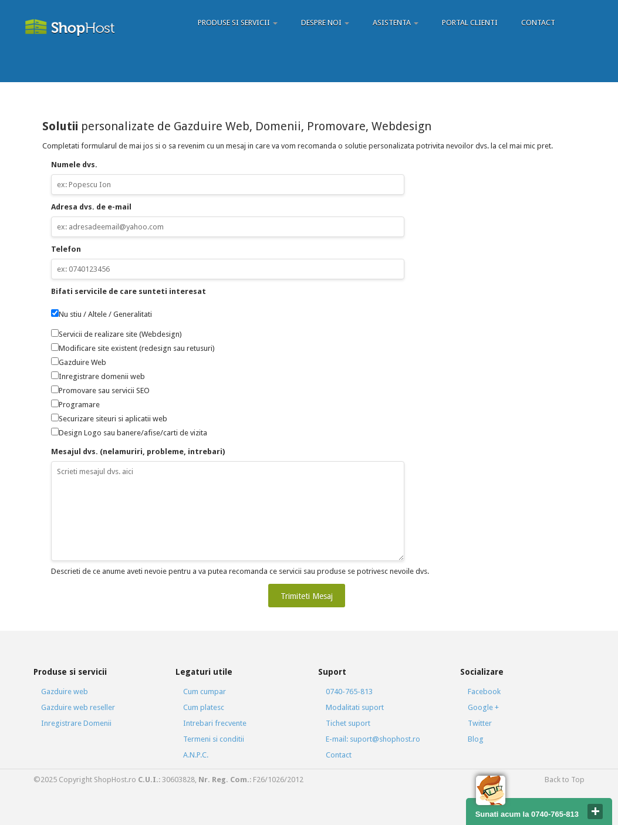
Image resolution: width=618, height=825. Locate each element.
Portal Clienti (470, 22)
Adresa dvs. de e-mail (91, 206)
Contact (538, 22)
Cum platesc (203, 707)
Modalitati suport (355, 707)
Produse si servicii (238, 22)
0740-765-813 (349, 691)
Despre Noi (325, 22)
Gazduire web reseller (78, 707)
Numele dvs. (74, 164)
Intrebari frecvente (214, 723)
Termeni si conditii (213, 739)
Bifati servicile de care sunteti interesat (128, 291)
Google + (483, 707)
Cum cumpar (204, 691)
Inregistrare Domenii (76, 723)
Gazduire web (64, 691)
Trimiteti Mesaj (307, 596)
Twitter (480, 723)
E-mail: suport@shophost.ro (373, 739)
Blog (476, 739)
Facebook (484, 691)
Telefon (66, 249)
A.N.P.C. (195, 754)
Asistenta (395, 22)
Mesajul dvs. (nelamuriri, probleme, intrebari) (138, 451)
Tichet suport (348, 723)
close (595, 811)
